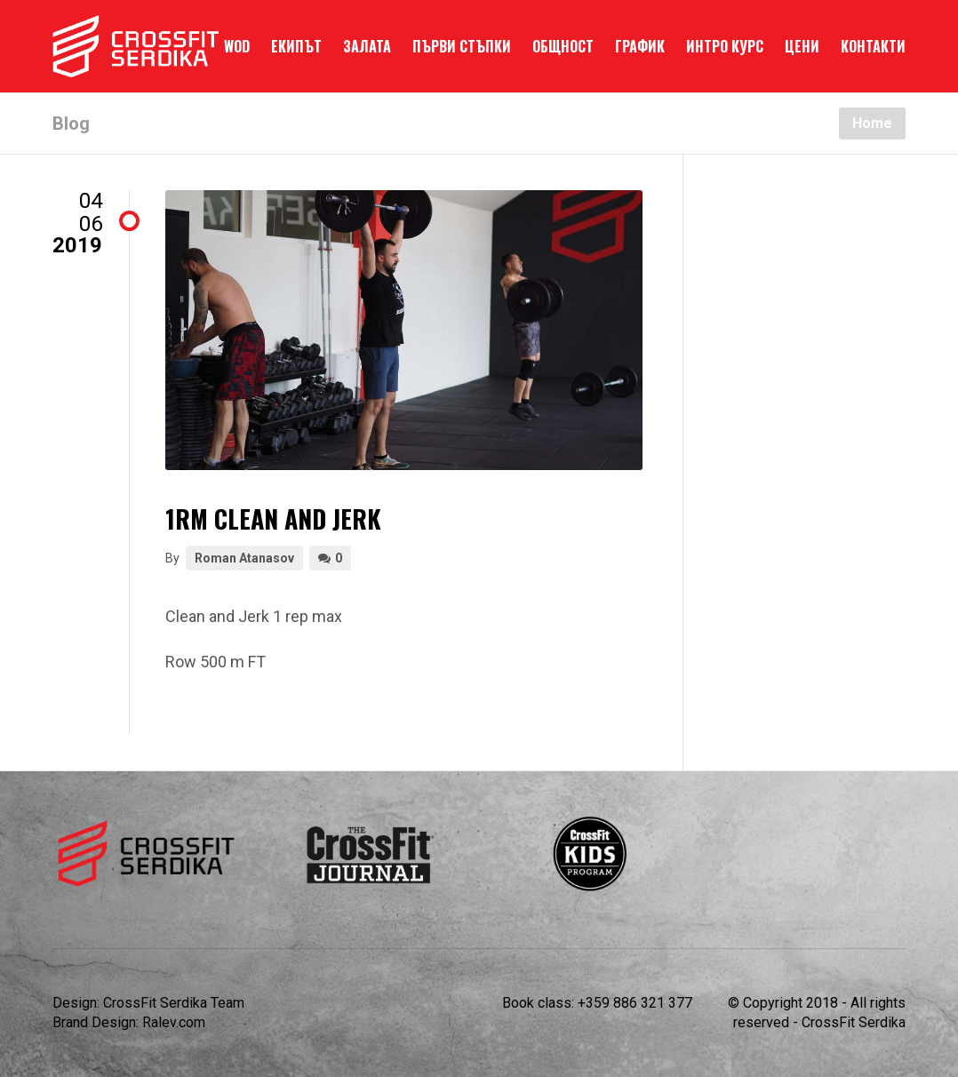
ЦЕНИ (802, 46)
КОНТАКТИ (873, 46)
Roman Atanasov (244, 558)
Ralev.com (173, 1022)
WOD (237, 46)
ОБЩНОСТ (563, 46)
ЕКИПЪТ (296, 46)
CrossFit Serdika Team (173, 1002)
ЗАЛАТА (367, 46)
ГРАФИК (640, 46)
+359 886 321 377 (635, 1002)
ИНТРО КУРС (724, 46)
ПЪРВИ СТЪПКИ (461, 46)
